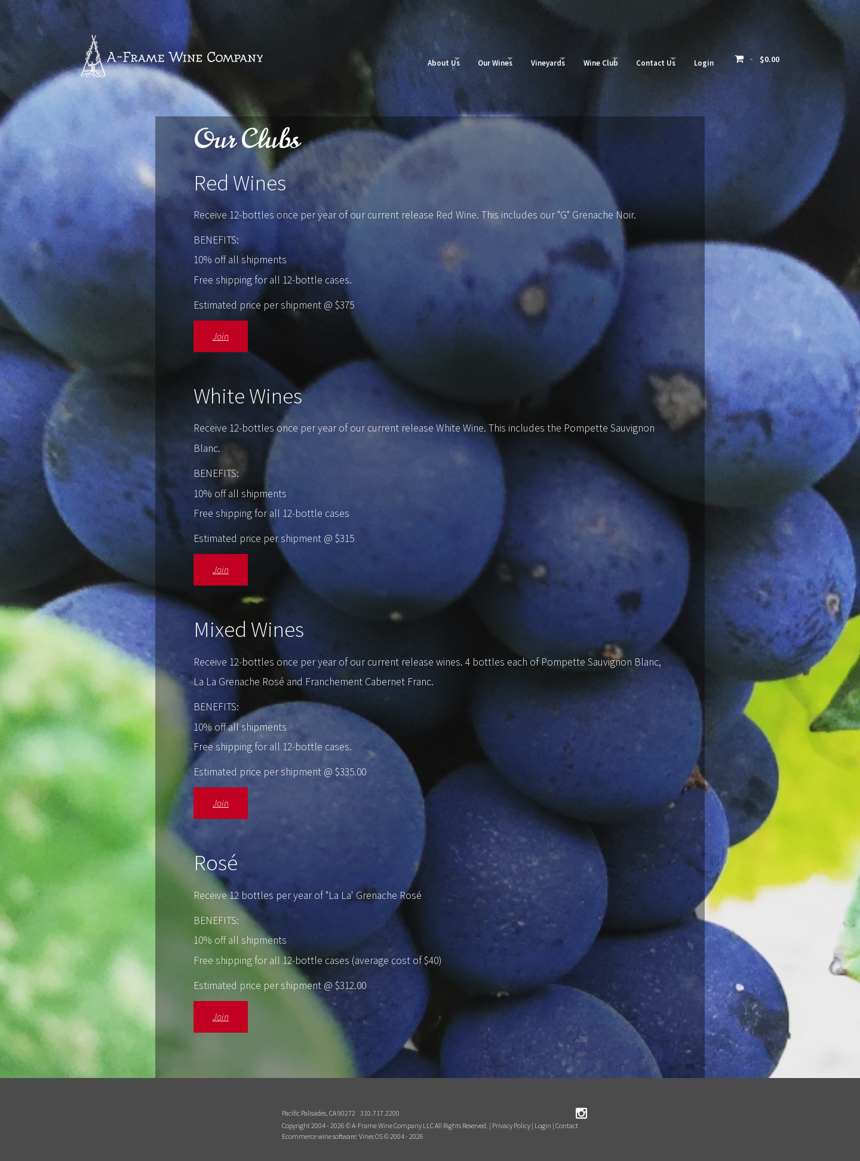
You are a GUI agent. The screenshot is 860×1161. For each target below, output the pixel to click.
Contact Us (639, 59)
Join (221, 336)
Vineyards (509, 59)
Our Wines (444, 59)
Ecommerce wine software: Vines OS (332, 1136)
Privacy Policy (511, 1125)
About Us (381, 59)
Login (699, 59)
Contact (566, 1125)
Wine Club (572, 59)
